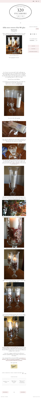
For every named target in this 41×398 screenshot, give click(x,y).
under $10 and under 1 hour (19, 372)
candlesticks (13, 84)
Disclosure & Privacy (33, 51)
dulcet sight (38, 396)
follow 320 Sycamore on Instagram (13, 359)
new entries (5, 392)
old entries (23, 392)
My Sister (33, 48)
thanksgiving (7, 372)
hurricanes (9, 84)
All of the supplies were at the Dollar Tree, (10, 347)
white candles (19, 84)
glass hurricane (12, 34)
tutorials (12, 372)
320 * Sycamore (5, 396)
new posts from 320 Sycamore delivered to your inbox (16, 360)
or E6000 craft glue (15, 162)
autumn (3, 372)
